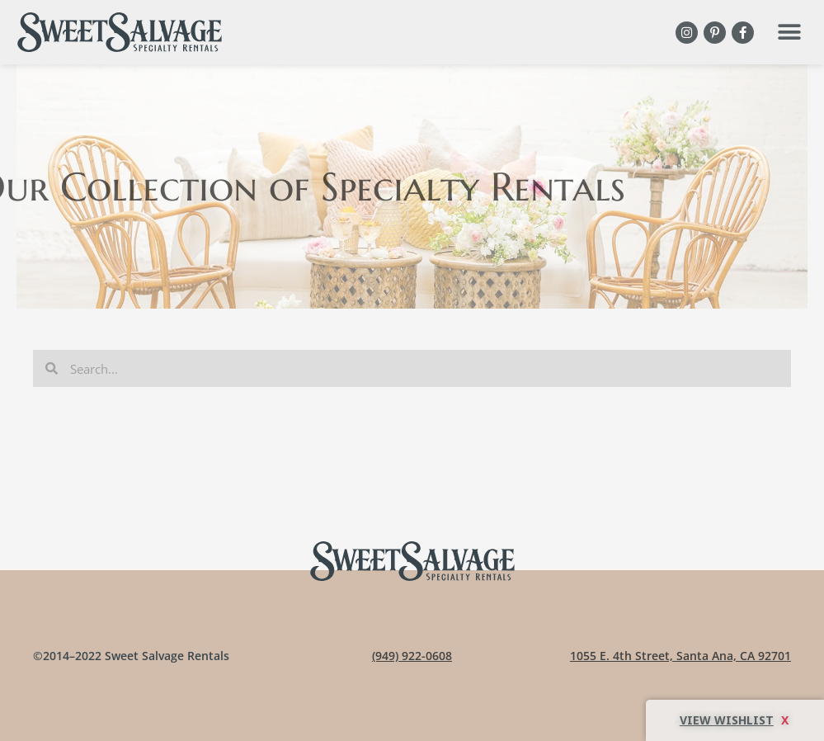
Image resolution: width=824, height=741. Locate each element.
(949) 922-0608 (412, 655)
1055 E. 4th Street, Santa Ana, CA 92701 (680, 655)
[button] (789, 32)
